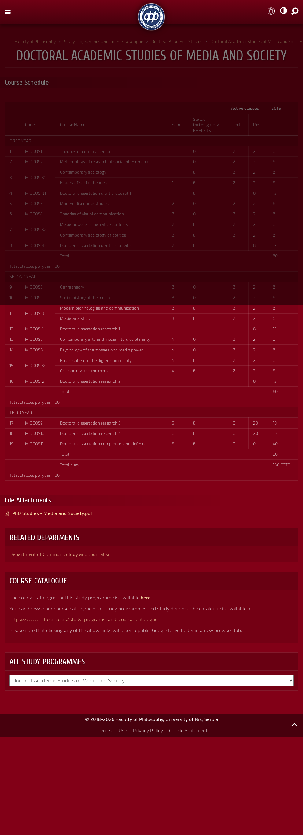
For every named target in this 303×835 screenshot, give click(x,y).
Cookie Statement (188, 730)
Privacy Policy (148, 730)
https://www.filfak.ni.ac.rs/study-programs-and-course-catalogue (83, 619)
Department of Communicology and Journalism (60, 554)
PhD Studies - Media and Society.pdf (52, 513)
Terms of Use (112, 730)
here (146, 597)
